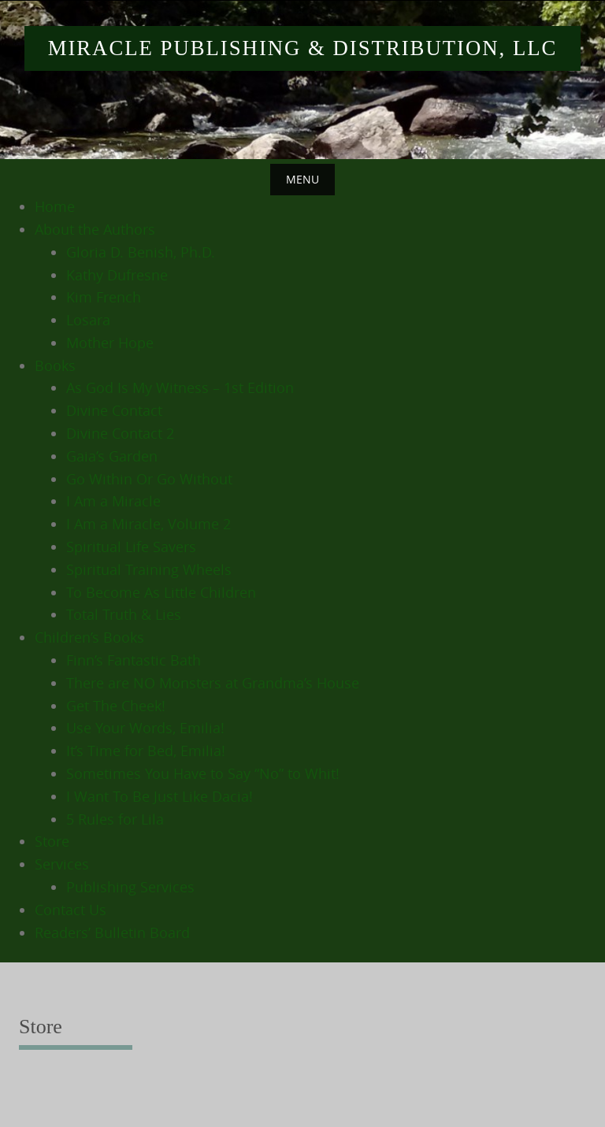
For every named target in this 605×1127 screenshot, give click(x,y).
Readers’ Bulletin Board (112, 932)
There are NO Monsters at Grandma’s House (212, 682)
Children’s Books (89, 637)
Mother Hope (110, 342)
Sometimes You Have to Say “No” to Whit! (203, 773)
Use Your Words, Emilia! (145, 727)
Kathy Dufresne (117, 274)
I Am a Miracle (113, 500)
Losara (88, 319)
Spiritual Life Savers (131, 546)
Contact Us (70, 909)
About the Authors (95, 229)
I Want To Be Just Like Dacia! (159, 796)
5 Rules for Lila (115, 819)
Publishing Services (130, 886)
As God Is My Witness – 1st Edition (180, 387)
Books (55, 365)
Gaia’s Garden (112, 456)
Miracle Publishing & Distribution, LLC (303, 48)
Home (55, 206)
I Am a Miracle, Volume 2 (148, 523)
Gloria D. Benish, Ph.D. (140, 252)
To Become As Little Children (161, 592)
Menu (302, 179)
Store (52, 841)
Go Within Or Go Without (149, 478)
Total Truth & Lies (123, 614)
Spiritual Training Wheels (149, 569)
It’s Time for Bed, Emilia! (145, 750)
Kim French (103, 296)
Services (62, 864)
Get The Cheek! (115, 705)
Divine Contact (114, 410)
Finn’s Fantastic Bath (133, 660)
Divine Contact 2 (120, 433)
